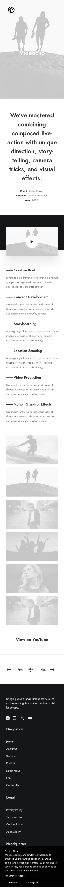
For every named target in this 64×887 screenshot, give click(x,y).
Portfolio (11, 763)
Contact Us (12, 785)
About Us (11, 749)
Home (10, 742)
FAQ (8, 778)
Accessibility (13, 832)
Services (11, 756)
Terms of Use (14, 817)
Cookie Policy (14, 824)
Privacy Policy (14, 810)
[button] (56, 10)
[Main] (32, 669)
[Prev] (15, 669)
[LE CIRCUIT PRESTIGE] (11, 10)
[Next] (48, 669)
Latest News (13, 771)
